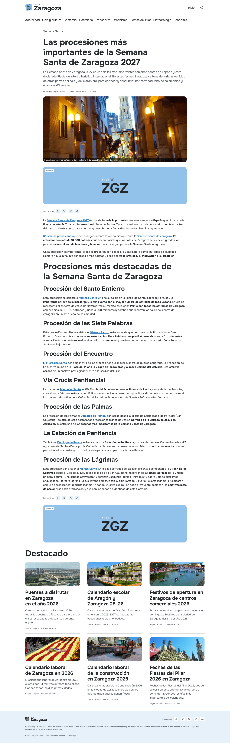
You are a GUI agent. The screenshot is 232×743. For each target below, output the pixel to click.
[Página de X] (183, 719)
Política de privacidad (34, 735)
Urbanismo (120, 20)
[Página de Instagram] (189, 719)
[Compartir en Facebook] (58, 211)
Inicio (191, 8)
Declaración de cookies (55, 735)
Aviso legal (72, 735)
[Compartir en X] (64, 211)
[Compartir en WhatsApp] (71, 211)
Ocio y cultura (51, 20)
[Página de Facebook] (176, 719)
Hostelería (86, 20)
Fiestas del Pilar (140, 20)
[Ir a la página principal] (43, 8)
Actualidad (32, 20)
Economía (180, 20)
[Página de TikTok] (196, 719)
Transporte (102, 20)
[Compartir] (77, 211)
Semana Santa (53, 31)
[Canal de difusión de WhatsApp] (202, 719)
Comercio (70, 20)
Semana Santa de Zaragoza (154, 236)
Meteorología (162, 20)
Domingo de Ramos (93, 415)
